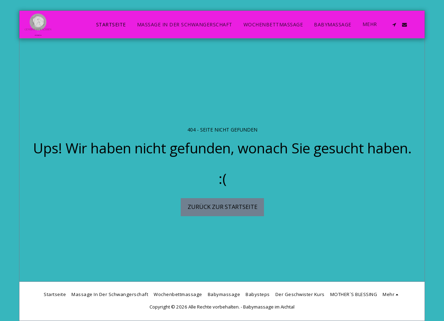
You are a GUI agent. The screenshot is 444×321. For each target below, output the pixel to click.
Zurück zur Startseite (222, 207)
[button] (394, 24)
